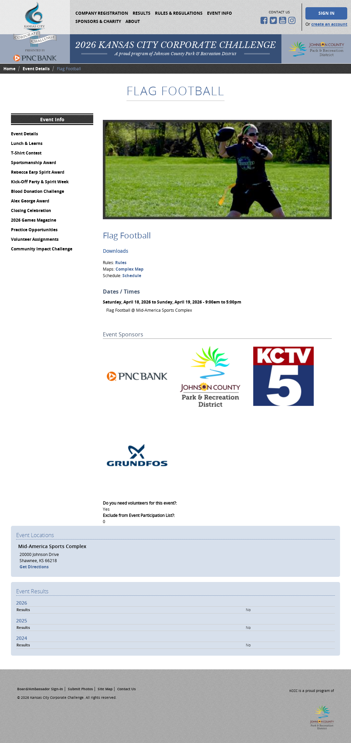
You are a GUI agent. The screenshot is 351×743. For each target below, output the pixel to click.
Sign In (326, 13)
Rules (120, 262)
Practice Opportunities (34, 230)
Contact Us (126, 688)
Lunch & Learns (27, 143)
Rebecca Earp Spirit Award (37, 172)
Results (141, 13)
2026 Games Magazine (33, 220)
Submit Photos (80, 688)
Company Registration (101, 13)
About (132, 21)
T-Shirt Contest (26, 153)
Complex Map (130, 269)
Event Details (36, 69)
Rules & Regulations (179, 13)
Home (9, 69)
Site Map (105, 688)
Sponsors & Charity (98, 21)
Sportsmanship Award (33, 162)
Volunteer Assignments (35, 239)
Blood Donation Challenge (37, 191)
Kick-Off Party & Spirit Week (40, 182)
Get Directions (34, 567)
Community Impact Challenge (41, 249)
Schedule (131, 275)
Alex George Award (30, 201)
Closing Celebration (31, 210)
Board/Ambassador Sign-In (40, 688)
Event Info (219, 13)
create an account (329, 24)
